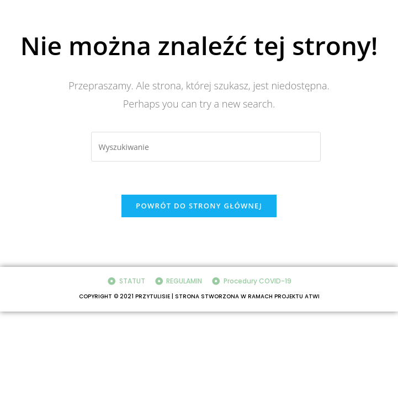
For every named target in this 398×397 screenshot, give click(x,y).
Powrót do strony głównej (199, 206)
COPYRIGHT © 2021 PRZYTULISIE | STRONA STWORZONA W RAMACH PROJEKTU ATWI (199, 296)
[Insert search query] (206, 147)
